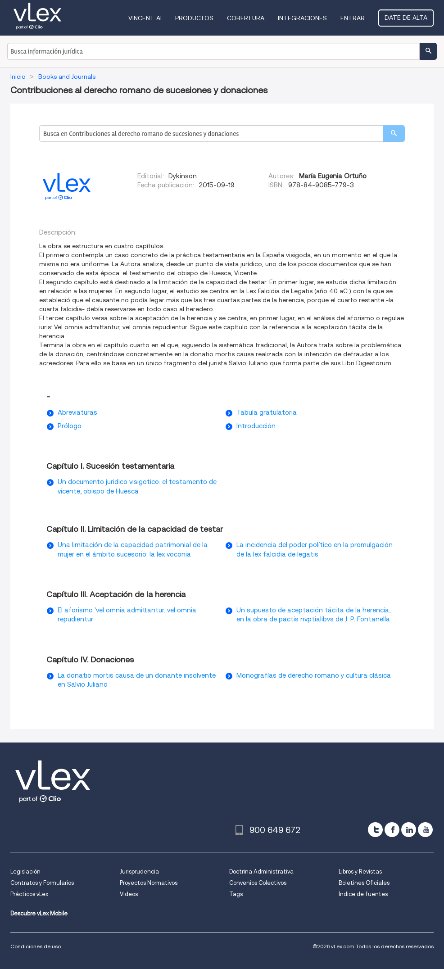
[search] (394, 133)
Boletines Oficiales (364, 882)
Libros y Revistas (360, 871)
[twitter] (375, 829)
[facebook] (392, 829)
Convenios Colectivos (257, 882)
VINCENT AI (145, 18)
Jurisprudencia (139, 871)
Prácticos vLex (29, 894)
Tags (236, 894)
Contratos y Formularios (42, 882)
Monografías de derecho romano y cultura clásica (313, 675)
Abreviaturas (77, 412)
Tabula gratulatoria (266, 412)
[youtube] (425, 829)
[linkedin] (408, 829)
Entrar (352, 18)
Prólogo (70, 426)
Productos (194, 18)
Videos (129, 894)
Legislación (25, 871)
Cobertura (245, 18)
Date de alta (406, 17)
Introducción (256, 426)
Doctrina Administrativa (261, 871)
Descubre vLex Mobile (39, 913)
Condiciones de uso (35, 946)
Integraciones (302, 18)
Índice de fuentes (363, 894)
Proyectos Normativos (148, 882)
